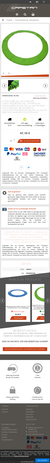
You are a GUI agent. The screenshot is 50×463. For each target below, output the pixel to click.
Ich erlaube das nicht (27, 461)
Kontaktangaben (7, 440)
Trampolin (9, 20)
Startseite (5, 409)
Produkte (5, 412)
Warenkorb (29, 417)
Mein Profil (29, 414)
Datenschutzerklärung (9, 432)
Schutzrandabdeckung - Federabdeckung (27, 20)
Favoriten (44, 2)
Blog (23, 2)
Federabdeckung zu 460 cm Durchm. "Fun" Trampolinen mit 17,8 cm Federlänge (18, 307)
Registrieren (30, 412)
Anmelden (30, 2)
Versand (4, 437)
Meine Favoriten (31, 419)
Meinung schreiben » (40, 98)
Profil (37, 2)
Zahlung (4, 435)
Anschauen (18, 318)
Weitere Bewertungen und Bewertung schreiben (25, 349)
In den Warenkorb (32, 141)
